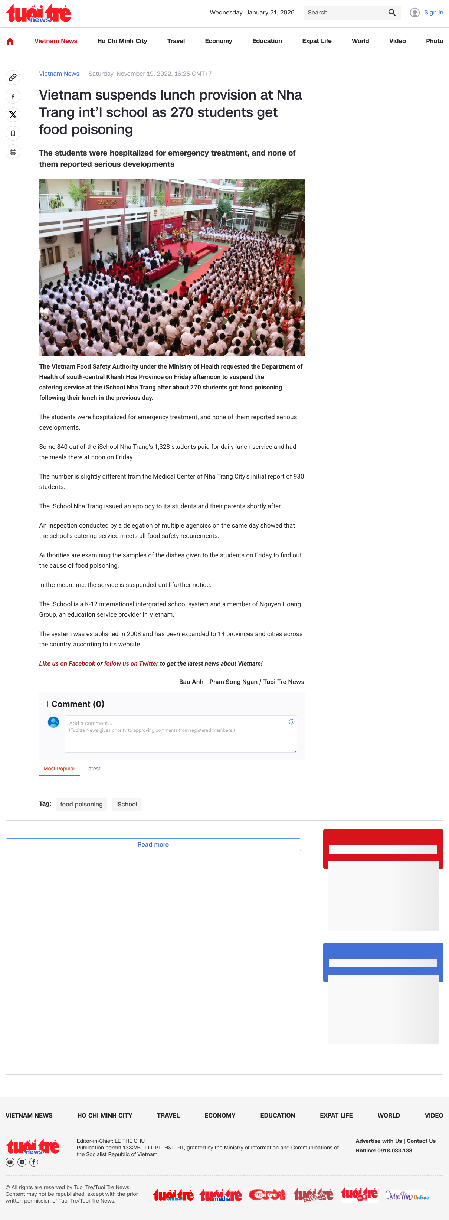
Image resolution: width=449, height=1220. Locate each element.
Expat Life (317, 41)
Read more (153, 844)
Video (397, 41)
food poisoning (81, 804)
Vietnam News (56, 41)
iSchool (126, 804)
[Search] (352, 13)
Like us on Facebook (67, 664)
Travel (176, 41)
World (360, 41)
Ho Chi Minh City (122, 41)
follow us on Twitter (131, 664)
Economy (218, 41)
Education (267, 41)
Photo (434, 41)
